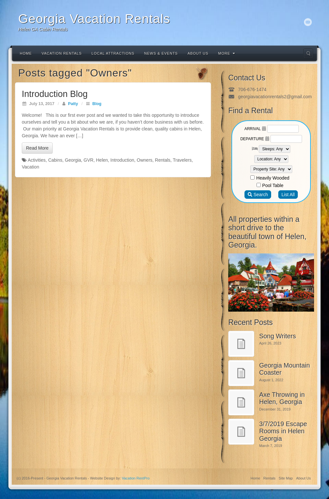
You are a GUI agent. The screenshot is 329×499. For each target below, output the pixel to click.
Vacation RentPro (136, 478)
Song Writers (277, 336)
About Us (198, 53)
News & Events (161, 53)
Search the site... (308, 53)
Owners (144, 160)
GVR (88, 160)
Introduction (122, 160)
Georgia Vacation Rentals (94, 19)
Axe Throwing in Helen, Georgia (282, 398)
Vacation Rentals (62, 53)
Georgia (73, 160)
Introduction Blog (55, 94)
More (226, 53)
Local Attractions (113, 53)
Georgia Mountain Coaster (284, 369)
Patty (73, 103)
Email (308, 22)
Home (26, 53)
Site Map (286, 478)
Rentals (162, 160)
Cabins (55, 160)
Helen (102, 160)
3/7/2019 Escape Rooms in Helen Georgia (283, 431)
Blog (96, 103)
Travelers (182, 160)
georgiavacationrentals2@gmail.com (275, 96)
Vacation (30, 166)
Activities (37, 160)
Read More (37, 148)
